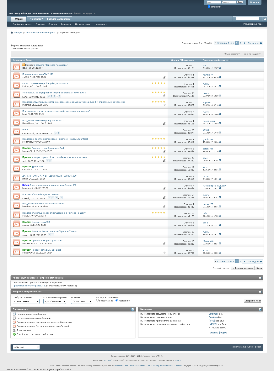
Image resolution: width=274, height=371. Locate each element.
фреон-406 (37, 166)
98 (193, 93)
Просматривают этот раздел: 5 (29, 285)
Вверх (259, 268)
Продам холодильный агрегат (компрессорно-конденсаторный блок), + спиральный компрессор (73, 101)
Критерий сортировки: (55, 297)
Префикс (75, 297)
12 (193, 167)
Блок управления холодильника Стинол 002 (53, 185)
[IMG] (212, 320)
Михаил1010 (28, 151)
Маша (25, 215)
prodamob (27, 141)
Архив (250, 346)
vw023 (25, 77)
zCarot (178, 360)
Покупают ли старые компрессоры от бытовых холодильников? (56, 111)
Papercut (26, 104)
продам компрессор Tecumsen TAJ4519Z (43, 203)
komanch (26, 188)
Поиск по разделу (251, 54)
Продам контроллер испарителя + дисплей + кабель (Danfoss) (55, 138)
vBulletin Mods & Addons (171, 365)
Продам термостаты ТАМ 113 (37, 74)
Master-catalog (238, 346)
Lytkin (25, 178)
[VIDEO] (213, 324)
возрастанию (104, 300)
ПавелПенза (28, 123)
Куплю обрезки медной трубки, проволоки (45, 83)
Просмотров (187, 60)
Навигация (100, 24)
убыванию (123, 300)
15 (193, 232)
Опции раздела (231, 54)
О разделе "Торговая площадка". (50, 64)
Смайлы (213, 317)
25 (193, 130)
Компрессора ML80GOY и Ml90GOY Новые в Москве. (59, 157)
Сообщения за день (22, 24)
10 (193, 241)
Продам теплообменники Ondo (48, 148)
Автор (29, 60)
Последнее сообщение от (216, 60)
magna (25, 225)
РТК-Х (25, 129)
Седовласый (28, 133)
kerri (24, 114)
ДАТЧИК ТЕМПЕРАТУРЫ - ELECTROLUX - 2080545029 (49, 175)
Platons (25, 86)
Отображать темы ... (23, 297)
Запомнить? (215, 7)
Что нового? (36, 19)
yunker (25, 235)
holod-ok (26, 206)
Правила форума (218, 332)
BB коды (213, 313)
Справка (52, 24)
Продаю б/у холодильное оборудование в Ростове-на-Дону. (54, 212)
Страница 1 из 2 (225, 42)
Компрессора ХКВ (41, 222)
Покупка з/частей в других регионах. (41, 194)
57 (193, 195)
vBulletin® (108, 360)
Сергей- (26, 169)
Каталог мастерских (58, 19)
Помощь (255, 2)
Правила (40, 24)
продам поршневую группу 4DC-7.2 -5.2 (43, 120)
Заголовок (18, 60)
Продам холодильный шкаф (46, 249)
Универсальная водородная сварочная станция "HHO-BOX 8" (54, 92)
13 (193, 213)
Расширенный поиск (253, 24)
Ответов (175, 60)
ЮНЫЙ (25, 198)
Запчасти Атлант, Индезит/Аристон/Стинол (54, 231)
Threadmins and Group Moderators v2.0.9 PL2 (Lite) (136, 365)
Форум (19, 19)
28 (193, 158)
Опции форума (82, 24)
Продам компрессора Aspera (47, 240)
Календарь (66, 24)
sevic (24, 161)
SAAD (24, 97)
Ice (23, 67)
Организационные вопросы (40, 32)
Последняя (255, 43)
